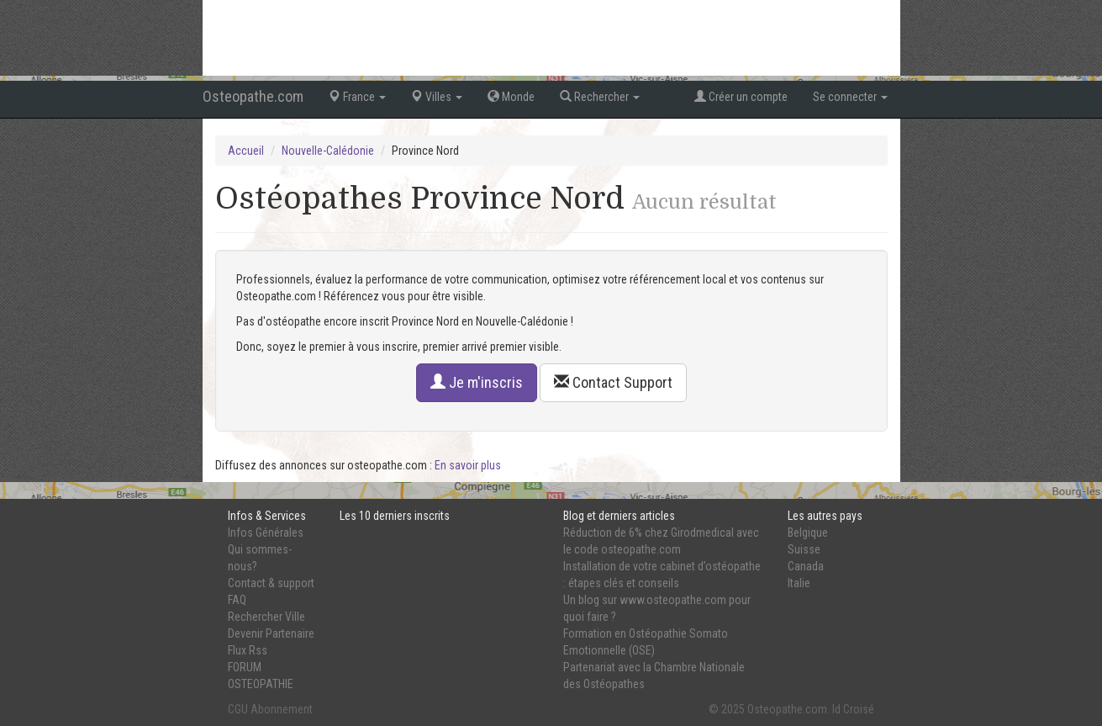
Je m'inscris (476, 382)
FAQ (237, 600)
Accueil (246, 150)
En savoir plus (468, 465)
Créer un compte (741, 96)
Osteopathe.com (253, 96)
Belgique (808, 532)
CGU (238, 709)
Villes (436, 96)
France (357, 96)
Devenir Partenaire (271, 633)
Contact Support (613, 382)
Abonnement (281, 709)
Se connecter (850, 96)
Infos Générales (265, 532)
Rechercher (600, 96)
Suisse (804, 549)
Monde (511, 96)
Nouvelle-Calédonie (328, 150)
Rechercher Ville (266, 616)
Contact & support (271, 583)
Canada (806, 566)
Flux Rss (247, 650)
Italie (799, 583)
